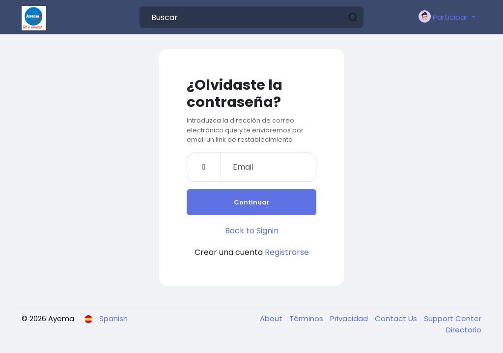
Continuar (252, 202)
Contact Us (397, 318)
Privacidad (350, 318)
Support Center (452, 318)
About (272, 318)
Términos (307, 318)
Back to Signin (252, 230)
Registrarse (287, 252)
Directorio (463, 330)
